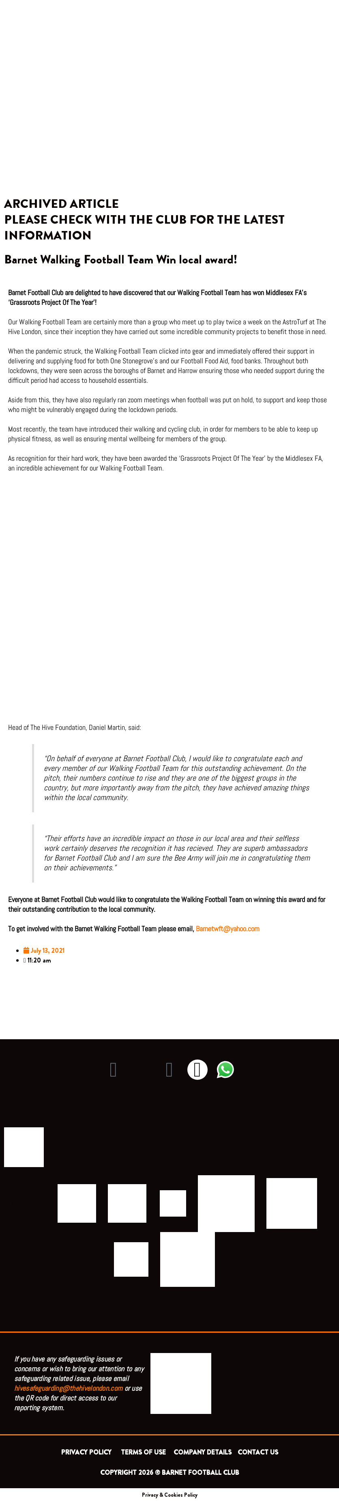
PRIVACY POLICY (88, 1452)
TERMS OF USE (144, 1452)
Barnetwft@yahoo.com (228, 928)
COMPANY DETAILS (203, 1452)
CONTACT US (258, 1452)
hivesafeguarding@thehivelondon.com (68, 1388)
